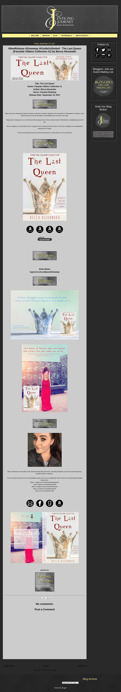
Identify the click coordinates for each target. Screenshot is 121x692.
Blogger (64, 688)
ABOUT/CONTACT (81, 35)
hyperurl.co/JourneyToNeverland (47, 486)
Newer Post (9, 666)
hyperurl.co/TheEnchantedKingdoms (47, 482)
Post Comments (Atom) (49, 670)
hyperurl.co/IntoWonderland (47, 489)
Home (45, 666)
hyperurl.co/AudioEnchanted (47, 484)
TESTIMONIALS (66, 35)
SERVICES (46, 35)
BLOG (55, 35)
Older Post (82, 666)
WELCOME (35, 35)
